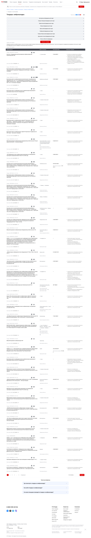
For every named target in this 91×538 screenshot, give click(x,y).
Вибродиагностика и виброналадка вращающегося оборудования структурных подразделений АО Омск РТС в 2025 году (20, 389)
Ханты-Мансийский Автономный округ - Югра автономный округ (44, 289)
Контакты (55, 2)
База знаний (45, 2)
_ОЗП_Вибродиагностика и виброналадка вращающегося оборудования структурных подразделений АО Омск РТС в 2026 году (21, 155)
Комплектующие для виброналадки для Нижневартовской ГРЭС (19, 284)
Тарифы (50, 2)
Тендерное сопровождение (35, 2)
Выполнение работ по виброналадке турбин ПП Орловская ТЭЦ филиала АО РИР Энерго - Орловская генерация (22, 132)
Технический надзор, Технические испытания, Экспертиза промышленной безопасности (74, 239)
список (80, 532)
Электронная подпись (67, 513)
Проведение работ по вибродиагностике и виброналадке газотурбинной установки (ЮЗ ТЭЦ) (21, 307)
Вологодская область (43, 332)
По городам (54, 515)
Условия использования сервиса (67, 532)
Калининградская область (44, 146)
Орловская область (43, 73)
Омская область (43, 94)
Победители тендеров (67, 519)
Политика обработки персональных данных (56, 532)
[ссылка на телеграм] (13, 511)
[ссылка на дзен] (10, 511)
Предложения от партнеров (66, 518)
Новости (76, 512)
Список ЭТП (54, 521)
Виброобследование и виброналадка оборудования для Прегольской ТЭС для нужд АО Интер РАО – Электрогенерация (22, 141)
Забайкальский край (43, 85)
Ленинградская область (44, 309)
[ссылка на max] (16, 511)
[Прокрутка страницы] (85, 529)
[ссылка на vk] (7, 511)
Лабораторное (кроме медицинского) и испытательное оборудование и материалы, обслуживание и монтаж (75, 57)
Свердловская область (44, 104)
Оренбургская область (44, 383)
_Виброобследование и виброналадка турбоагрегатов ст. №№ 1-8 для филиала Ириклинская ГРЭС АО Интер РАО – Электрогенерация (22, 380)
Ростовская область (43, 471)
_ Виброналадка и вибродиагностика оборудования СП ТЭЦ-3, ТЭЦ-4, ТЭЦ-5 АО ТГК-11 (22, 253)
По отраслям (54, 510)
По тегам (53, 514)
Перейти (82, 474)
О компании (77, 508)
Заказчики (54, 517)
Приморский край (43, 246)
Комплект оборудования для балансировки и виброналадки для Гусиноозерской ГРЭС (19, 55)
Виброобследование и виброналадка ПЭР (15, 340)
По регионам (54, 512)
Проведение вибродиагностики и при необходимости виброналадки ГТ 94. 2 (22, 459)
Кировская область (43, 462)
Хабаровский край (43, 443)
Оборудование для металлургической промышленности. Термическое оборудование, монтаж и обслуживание (74, 100)
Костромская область (44, 266)
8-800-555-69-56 (12, 507)
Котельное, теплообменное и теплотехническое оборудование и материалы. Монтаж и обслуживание (74, 242)
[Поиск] (8, 7)
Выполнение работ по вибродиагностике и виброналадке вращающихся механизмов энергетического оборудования (21, 91)
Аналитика (25, 2)
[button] (77, 2)
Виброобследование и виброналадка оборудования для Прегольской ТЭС (21, 229)
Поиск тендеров (13, 2)
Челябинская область (44, 169)
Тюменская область (43, 190)
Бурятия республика (43, 63)
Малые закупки (55, 519)
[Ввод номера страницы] (76, 475)
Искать (81, 6)
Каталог (20, 2)
